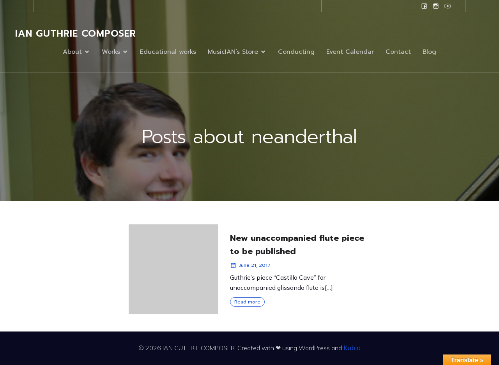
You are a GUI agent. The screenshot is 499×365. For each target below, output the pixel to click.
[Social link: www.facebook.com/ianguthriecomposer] (424, 6)
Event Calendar (350, 51)
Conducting (296, 51)
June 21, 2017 (250, 265)
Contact (398, 51)
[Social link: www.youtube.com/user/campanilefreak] (447, 6)
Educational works (168, 51)
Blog (429, 51)
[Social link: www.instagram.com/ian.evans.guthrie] (436, 6)
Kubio (352, 348)
